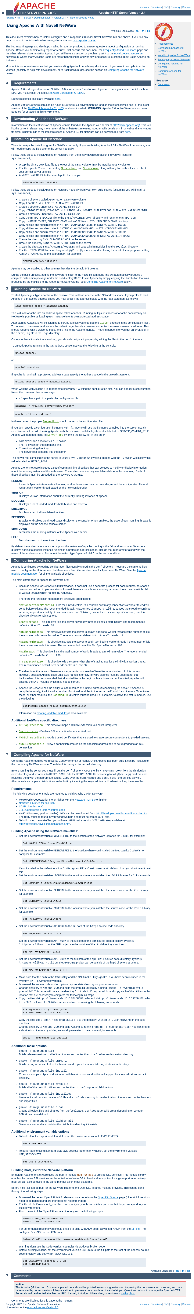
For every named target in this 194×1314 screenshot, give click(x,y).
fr (143, 30)
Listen (104, 322)
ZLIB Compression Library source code (42, 809)
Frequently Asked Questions (119, 50)
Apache (10, 17)
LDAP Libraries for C (31, 806)
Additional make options (29, 1046)
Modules (144, 7)
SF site (135, 1228)
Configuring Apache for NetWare (40, 560)
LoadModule (61, 695)
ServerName (91, 168)
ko (148, 30)
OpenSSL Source (108, 1197)
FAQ (166, 7)
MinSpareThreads (31, 632)
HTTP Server (24, 17)
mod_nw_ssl (85, 1174)
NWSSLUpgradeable (31, 744)
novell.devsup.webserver (128, 53)
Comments (164, 84)
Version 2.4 (59, 17)
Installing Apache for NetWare (174, 55)
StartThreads (28, 622)
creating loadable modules (52, 713)
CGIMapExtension (31, 725)
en (137, 30)
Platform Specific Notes (81, 17)
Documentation (42, 17)
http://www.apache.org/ (126, 125)
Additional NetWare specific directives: (39, 720)
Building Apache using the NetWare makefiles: (44, 831)
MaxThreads (27, 651)
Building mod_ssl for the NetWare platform (42, 1170)
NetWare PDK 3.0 (85, 799)
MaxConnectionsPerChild (36, 605)
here (57, 98)
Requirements (165, 43)
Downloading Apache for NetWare (41, 119)
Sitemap (186, 7)
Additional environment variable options (40, 1131)
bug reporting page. (84, 40)
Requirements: (22, 788)
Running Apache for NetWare (174, 59)
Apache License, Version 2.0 (42, 1307)
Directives (156, 7)
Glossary (175, 7)
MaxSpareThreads (31, 641)
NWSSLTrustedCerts (32, 737)
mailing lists (128, 1293)
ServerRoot (69, 168)
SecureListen (28, 731)
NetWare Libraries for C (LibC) (66, 92)
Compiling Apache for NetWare (126, 69)
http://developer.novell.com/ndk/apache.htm (121, 813)
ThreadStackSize (31, 661)
